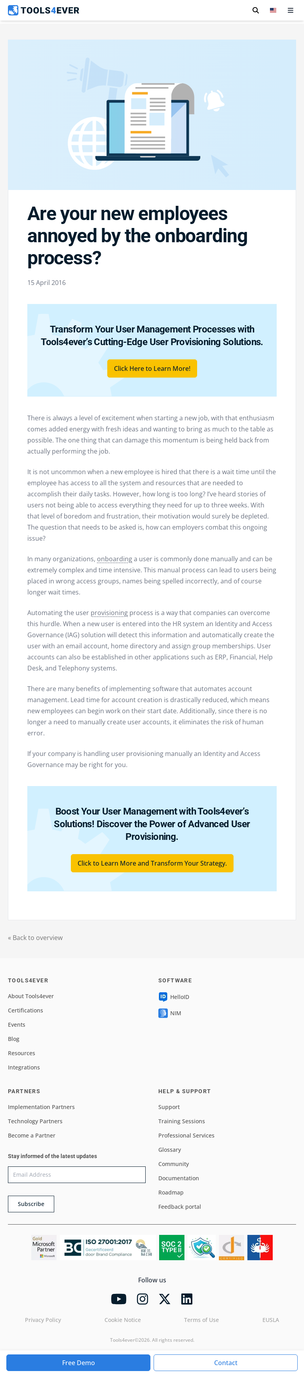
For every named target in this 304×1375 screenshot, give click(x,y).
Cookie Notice (122, 1320)
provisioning (109, 612)
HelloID (173, 997)
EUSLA (270, 1320)
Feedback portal (179, 1206)
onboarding (114, 559)
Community (173, 1164)
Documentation (178, 1178)
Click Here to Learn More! (152, 368)
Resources (21, 1053)
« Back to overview (35, 937)
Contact (226, 1362)
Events (16, 1024)
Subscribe (31, 1204)
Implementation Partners (41, 1107)
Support (169, 1107)
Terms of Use (201, 1320)
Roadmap (171, 1192)
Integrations (24, 1067)
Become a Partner (31, 1135)
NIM (169, 1013)
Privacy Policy (43, 1320)
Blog (13, 1039)
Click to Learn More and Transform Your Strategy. (152, 863)
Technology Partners (35, 1121)
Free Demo (78, 1362)
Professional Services (186, 1135)
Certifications (25, 1010)
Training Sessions (181, 1121)
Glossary (169, 1149)
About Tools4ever (31, 996)
